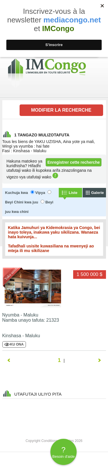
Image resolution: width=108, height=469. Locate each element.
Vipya (40, 192)
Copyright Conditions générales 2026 (54, 441)
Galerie (97, 192)
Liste (73, 192)
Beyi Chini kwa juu (21, 202)
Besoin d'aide (63, 452)
